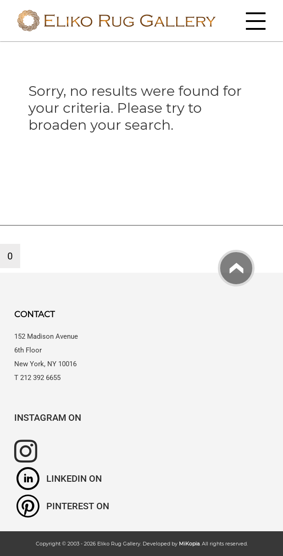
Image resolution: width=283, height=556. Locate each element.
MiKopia (189, 543)
